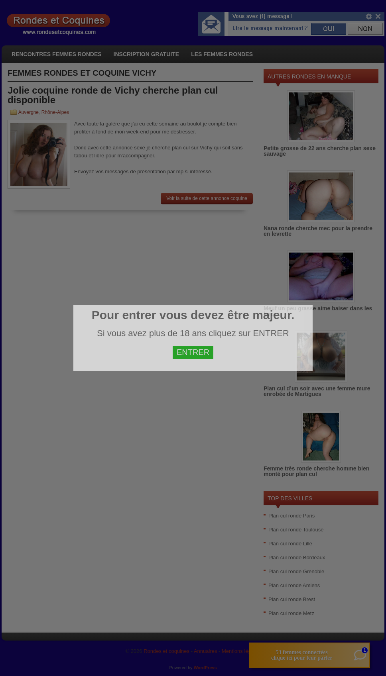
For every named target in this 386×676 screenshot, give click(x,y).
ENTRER (193, 352)
